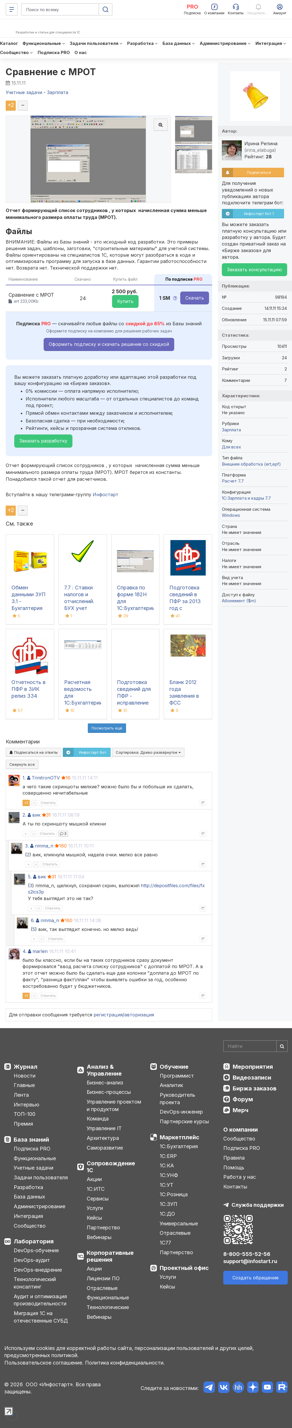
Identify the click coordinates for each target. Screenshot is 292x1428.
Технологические (108, 1307)
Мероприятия (253, 1066)
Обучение (174, 1066)
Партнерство (103, 1227)
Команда (98, 1119)
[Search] (255, 1046)
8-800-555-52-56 (246, 1254)
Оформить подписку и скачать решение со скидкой (109, 344)
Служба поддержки (258, 1205)
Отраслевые (102, 1288)
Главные (24, 1085)
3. (27, 846)
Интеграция (28, 1216)
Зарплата (231, 429)
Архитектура (103, 1138)
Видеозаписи (252, 1077)
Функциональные (35, 1158)
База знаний (31, 1139)
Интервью (26, 1105)
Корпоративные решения (110, 1256)
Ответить (48, 803)
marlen (40, 951)
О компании (240, 1129)
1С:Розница (174, 1194)
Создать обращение (255, 1278)
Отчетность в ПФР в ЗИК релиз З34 (28, 689)
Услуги (95, 1208)
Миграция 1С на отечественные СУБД (41, 1317)
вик (36, 815)
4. (25, 951)
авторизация (139, 1015)
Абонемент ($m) (239, 600)
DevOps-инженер (181, 1112)
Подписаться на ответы (33, 752)
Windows (231, 515)
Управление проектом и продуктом (114, 1105)
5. (30, 876)
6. (33, 920)
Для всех (231, 447)
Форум (243, 1099)
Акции (94, 1179)
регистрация (108, 1015)
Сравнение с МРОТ (51, 71)
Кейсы (94, 1218)
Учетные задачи (33, 1168)
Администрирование (39, 1206)
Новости (24, 1076)
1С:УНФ (169, 1175)
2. (24, 815)
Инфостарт (105, 494)
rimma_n (44, 846)
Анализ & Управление (104, 1070)
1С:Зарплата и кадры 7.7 (246, 498)
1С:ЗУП (168, 1204)
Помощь (233, 1167)
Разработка (28, 1187)
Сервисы (98, 1199)
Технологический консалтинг (35, 1283)
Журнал (25, 1066)
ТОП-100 (24, 1114)
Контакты (235, 1187)
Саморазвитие (105, 1148)
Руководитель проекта (177, 1098)
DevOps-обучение (36, 1250)
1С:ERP (168, 1156)
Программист (177, 1076)
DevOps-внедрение (38, 1270)
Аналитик (171, 1085)
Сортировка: (148, 752)
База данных (29, 1197)
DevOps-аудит (32, 1260)
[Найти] (282, 1046)
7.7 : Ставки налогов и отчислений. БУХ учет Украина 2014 (80, 601)
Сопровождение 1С (111, 1167)
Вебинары (99, 1237)
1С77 (165, 1243)
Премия (23, 1124)
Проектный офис (184, 1268)
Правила (234, 1158)
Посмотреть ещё (107, 728)
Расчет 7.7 (233, 481)
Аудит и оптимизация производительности (40, 1300)
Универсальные (179, 1223)
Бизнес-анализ (105, 1083)
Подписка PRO (32, 1149)
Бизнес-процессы (109, 1092)
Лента (21, 1095)
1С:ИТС (96, 1189)
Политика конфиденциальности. (125, 1363)
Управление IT (104, 1128)
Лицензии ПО (103, 1278)
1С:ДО (167, 1214)
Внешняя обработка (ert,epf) (251, 464)
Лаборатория (34, 1241)
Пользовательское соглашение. (44, 1363)
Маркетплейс (179, 1137)
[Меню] (12, 9)
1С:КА (167, 1165)
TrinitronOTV (46, 778)
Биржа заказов (255, 1088)
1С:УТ (166, 1185)
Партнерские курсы (184, 1121)
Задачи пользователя (41, 1177)
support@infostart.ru (250, 1261)
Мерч (240, 1110)
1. (24, 778)
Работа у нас (239, 1177)
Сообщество (30, 1226)
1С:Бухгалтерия (179, 1146)
